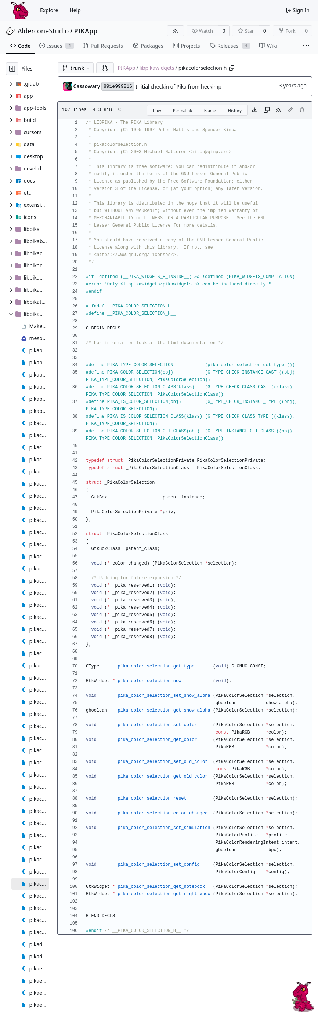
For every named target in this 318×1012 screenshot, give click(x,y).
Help (75, 10)
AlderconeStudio (43, 31)
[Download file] (255, 110)
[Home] (19, 10)
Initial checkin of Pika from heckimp (178, 86)
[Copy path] (231, 68)
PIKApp (86, 31)
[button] (105, 67)
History (235, 110)
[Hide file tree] (12, 68)
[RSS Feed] (175, 30)
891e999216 (118, 86)
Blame (210, 110)
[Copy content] (266, 110)
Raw (157, 110)
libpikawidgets (157, 67)
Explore (49, 10)
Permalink (182, 110)
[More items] (306, 46)
